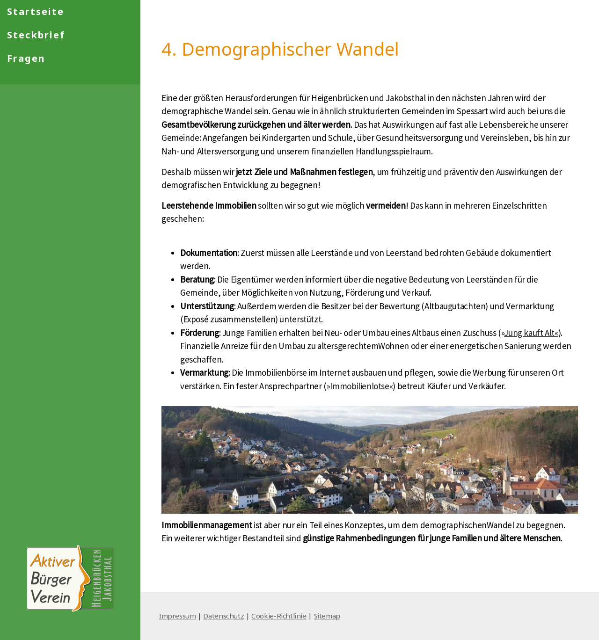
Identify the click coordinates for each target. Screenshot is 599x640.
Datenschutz (223, 615)
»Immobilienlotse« (360, 386)
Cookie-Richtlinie (279, 615)
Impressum (177, 615)
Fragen (26, 58)
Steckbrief (36, 35)
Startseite (35, 11)
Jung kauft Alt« (531, 332)
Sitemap (327, 615)
